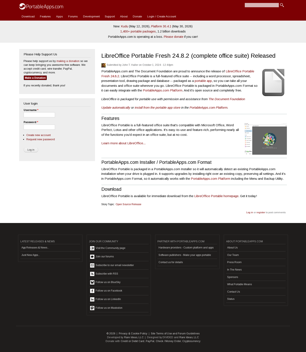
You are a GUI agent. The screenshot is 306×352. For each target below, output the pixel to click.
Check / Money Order (168, 341)
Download (28, 16)
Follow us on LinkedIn (105, 299)
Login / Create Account (161, 16)
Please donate (173, 36)
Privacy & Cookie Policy (133, 333)
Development (91, 16)
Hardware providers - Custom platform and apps (186, 247)
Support (110, 16)
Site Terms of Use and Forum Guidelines (175, 333)
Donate (137, 16)
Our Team (233, 255)
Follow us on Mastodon (106, 308)
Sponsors (232, 277)
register (260, 212)
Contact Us (233, 291)
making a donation (68, 61)
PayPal (150, 341)
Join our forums (102, 257)
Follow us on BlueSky (105, 282)
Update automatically (115, 107)
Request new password (40, 139)
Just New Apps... (30, 255)
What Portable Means (239, 284)
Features (45, 16)
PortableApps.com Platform (162, 90)
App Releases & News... (35, 247)
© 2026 (110, 333)
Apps (59, 16)
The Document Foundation (226, 99)
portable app (203, 81)
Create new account (38, 135)
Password (31, 122)
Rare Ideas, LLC (134, 337)
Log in (249, 212)
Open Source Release (128, 204)
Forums (73, 16)
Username (31, 110)
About (124, 16)
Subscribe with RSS (104, 274)
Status (230, 298)
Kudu (124, 26)
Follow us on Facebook (106, 291)
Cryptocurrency (191, 341)
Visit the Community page (107, 248)
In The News (234, 269)
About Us (232, 247)
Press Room (234, 262)
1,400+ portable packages (138, 31)
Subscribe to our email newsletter (112, 265)
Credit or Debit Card (132, 341)
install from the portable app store (157, 107)
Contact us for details (171, 262)
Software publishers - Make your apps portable (185, 255)
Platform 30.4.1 (161, 26)
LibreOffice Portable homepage (216, 196)
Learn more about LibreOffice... (123, 143)
